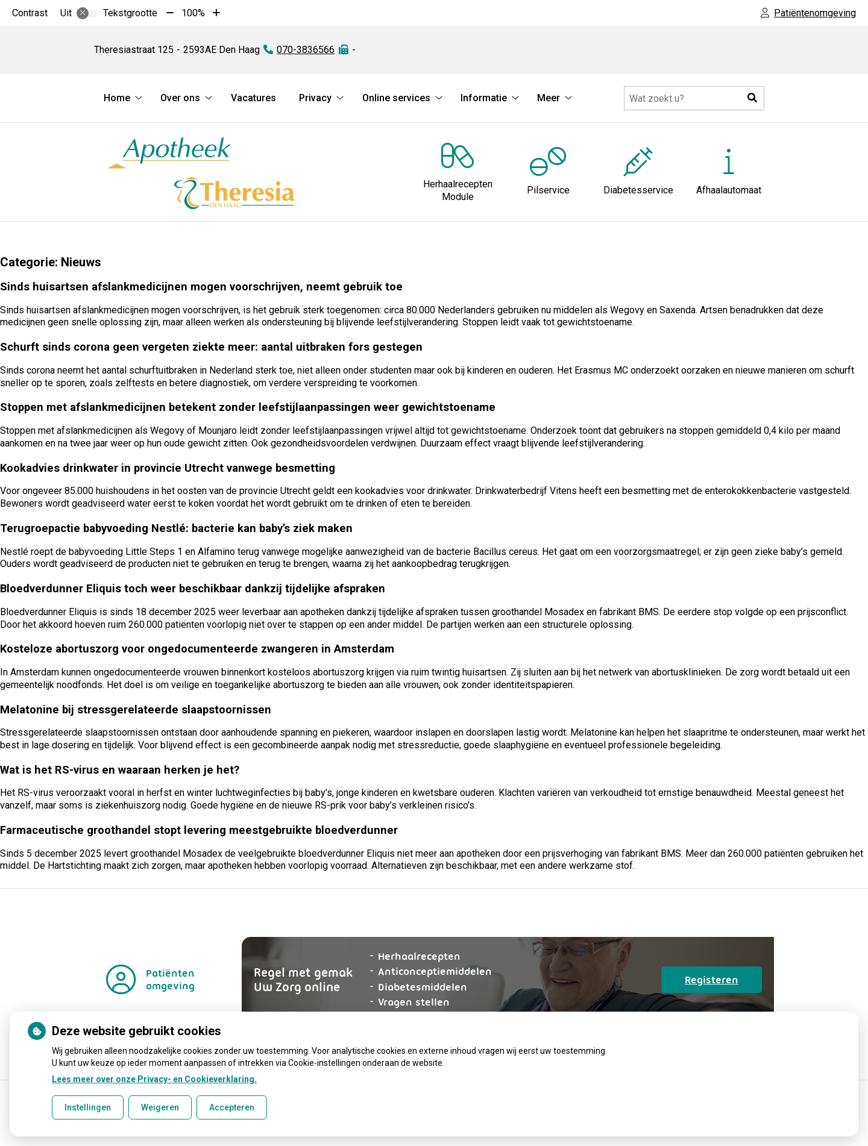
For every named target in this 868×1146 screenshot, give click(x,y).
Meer (548, 98)
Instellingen (87, 1107)
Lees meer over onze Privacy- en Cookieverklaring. (154, 1079)
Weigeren (160, 1107)
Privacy (315, 98)
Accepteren (231, 1107)
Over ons (180, 98)
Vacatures (253, 98)
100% (193, 13)
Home (117, 98)
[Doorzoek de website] (694, 98)
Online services (396, 98)
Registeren (723, 982)
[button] (752, 98)
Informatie (484, 98)
